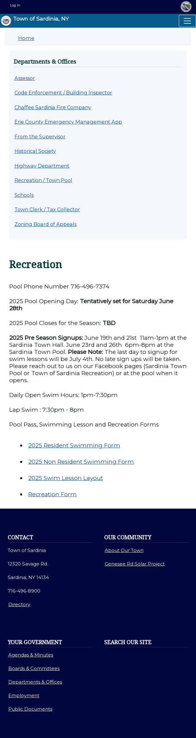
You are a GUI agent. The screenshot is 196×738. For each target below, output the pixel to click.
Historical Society (35, 151)
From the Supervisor (39, 136)
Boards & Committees (34, 668)
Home (26, 38)
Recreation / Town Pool (43, 180)
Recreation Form (52, 494)
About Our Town (124, 550)
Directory (19, 604)
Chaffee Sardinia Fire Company (52, 107)
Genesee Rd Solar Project (135, 564)
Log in (15, 5)
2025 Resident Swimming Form (74, 445)
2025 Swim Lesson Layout (65, 478)
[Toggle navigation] (187, 21)
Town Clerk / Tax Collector (47, 209)
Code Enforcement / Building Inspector (63, 92)
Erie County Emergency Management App (68, 122)
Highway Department (41, 166)
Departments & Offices (35, 682)
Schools (23, 195)
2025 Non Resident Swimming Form (81, 461)
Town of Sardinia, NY (35, 20)
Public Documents (30, 709)
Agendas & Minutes (30, 655)
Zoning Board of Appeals (45, 224)
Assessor (24, 78)
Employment (23, 695)
